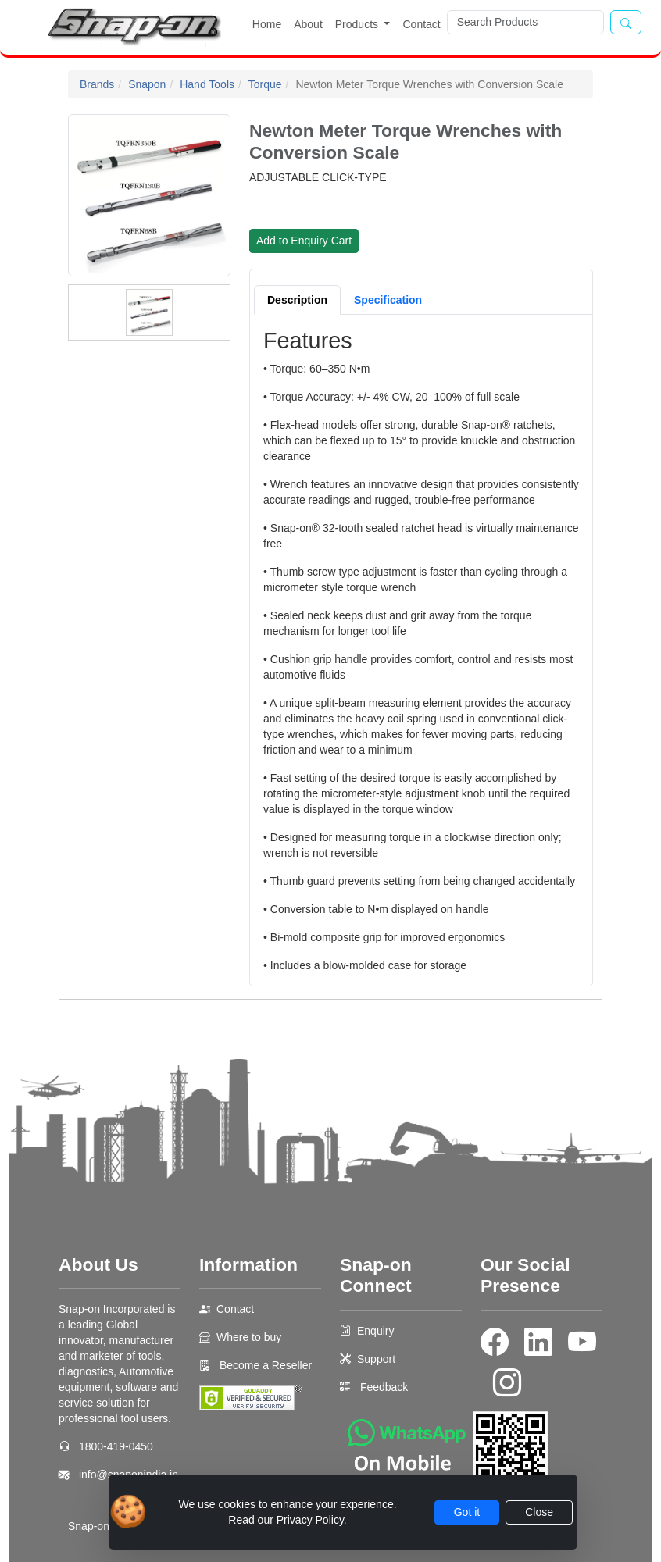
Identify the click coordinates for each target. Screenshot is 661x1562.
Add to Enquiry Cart (304, 240)
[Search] (525, 22)
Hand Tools (207, 84)
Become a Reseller (264, 1365)
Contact (421, 24)
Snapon (147, 84)
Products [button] (358, 24)
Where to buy (248, 1337)
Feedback (384, 1387)
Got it (467, 1512)
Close (539, 1512)
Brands (97, 84)
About (308, 24)
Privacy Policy (310, 1520)
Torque (265, 84)
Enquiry (375, 1331)
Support (376, 1359)
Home (266, 24)
